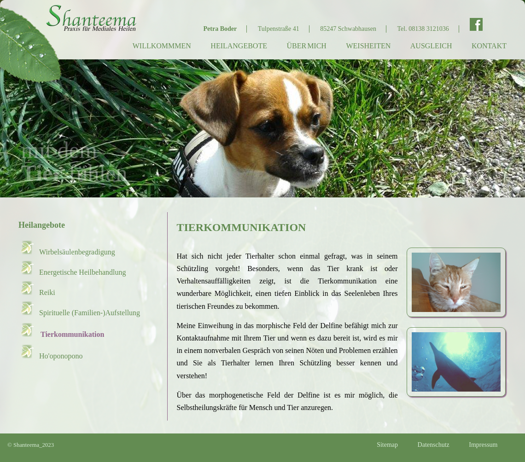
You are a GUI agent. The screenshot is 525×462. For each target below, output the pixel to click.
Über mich (306, 46)
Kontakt (489, 46)
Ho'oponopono (60, 356)
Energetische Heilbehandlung (82, 272)
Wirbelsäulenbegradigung (77, 252)
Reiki (47, 292)
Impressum (483, 444)
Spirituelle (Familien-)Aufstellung (89, 313)
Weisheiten (368, 46)
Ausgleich (431, 46)
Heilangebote (238, 46)
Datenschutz (433, 444)
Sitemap (387, 444)
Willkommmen (162, 46)
